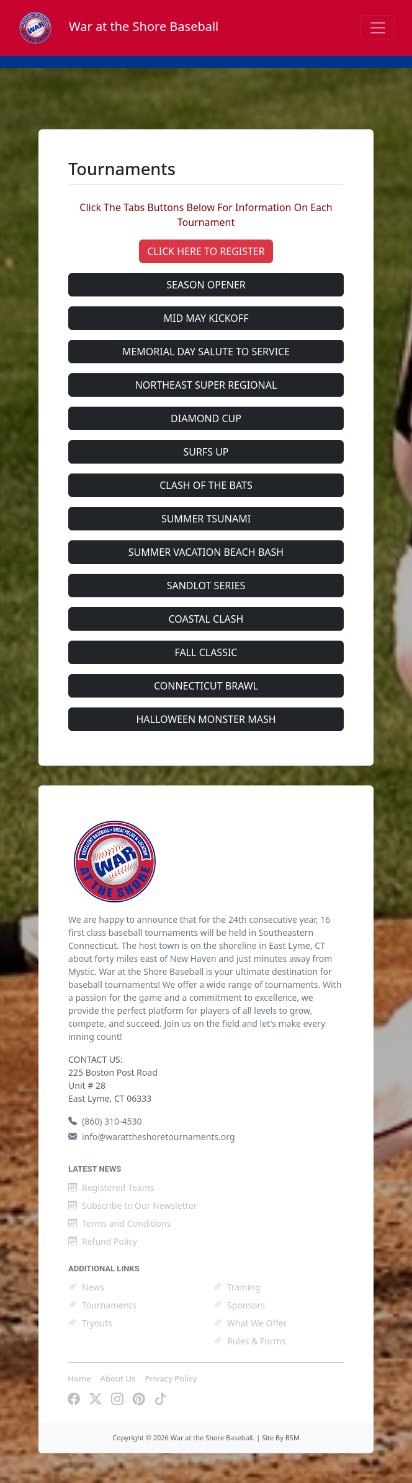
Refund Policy (102, 1241)
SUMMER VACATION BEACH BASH (206, 552)
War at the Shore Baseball (117, 26)
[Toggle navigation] (378, 27)
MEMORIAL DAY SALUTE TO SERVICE (206, 351)
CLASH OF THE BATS (205, 485)
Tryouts (90, 1323)
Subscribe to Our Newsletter (132, 1205)
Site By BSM (281, 1437)
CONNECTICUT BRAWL (206, 686)
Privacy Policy (171, 1378)
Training (237, 1287)
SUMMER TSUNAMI (206, 518)
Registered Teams (111, 1187)
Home (79, 1378)
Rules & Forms (249, 1341)
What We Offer (250, 1323)
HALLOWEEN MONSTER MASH (205, 719)
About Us (117, 1378)
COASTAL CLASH (206, 619)
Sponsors (239, 1305)
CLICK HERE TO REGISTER (206, 251)
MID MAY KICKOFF (206, 318)
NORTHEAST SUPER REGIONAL (206, 385)
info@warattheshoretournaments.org (151, 1137)
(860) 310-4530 (105, 1121)
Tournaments (102, 1305)
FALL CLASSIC (206, 652)
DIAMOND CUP (206, 418)
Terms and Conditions (119, 1223)
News (86, 1287)
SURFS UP (205, 452)
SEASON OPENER (206, 285)
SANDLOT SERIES (206, 585)
